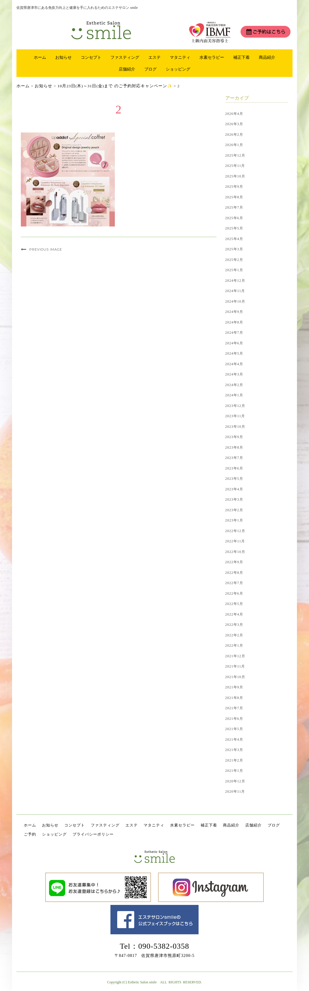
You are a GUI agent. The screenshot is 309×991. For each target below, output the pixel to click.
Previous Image (45, 249)
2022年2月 (234, 635)
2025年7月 (234, 207)
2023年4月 (234, 489)
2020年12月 (235, 781)
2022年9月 (234, 562)
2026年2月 (234, 135)
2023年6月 (234, 468)
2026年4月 (234, 114)
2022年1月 (234, 645)
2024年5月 (234, 353)
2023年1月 (234, 520)
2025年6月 (234, 218)
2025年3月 (234, 249)
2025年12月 (235, 155)
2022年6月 (234, 593)
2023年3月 (234, 499)
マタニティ (180, 57)
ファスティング (124, 57)
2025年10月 (235, 176)
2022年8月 (234, 573)
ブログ (150, 69)
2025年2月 (234, 260)
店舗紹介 (127, 69)
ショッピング (178, 69)
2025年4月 (234, 239)
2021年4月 (234, 739)
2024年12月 (235, 281)
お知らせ (63, 57)
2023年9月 (234, 437)
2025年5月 (234, 228)
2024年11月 (235, 291)
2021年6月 (234, 719)
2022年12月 (235, 531)
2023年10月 (235, 427)
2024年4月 (234, 364)
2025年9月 (234, 187)
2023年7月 (234, 458)
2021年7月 (234, 708)
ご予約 (30, 834)
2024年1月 (234, 395)
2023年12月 (235, 406)
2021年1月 (234, 771)
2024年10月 (235, 301)
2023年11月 (235, 416)
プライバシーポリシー (93, 834)
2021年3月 (234, 750)
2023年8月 (234, 447)
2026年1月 (234, 145)
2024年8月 (234, 322)
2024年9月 (234, 312)
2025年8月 (234, 197)
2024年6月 (234, 343)
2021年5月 (234, 729)
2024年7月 (234, 333)
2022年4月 (234, 614)
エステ (154, 57)
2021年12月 (235, 656)
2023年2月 (234, 510)
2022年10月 (235, 552)
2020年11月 (235, 791)
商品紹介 (267, 57)
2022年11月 (235, 541)
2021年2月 (234, 760)
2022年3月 (234, 625)
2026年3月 (234, 124)
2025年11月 (235, 166)
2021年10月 (235, 677)
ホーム (40, 57)
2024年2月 (234, 385)
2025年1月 (234, 270)
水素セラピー (211, 57)
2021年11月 (235, 666)
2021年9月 (234, 687)
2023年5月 (234, 479)
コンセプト (91, 57)
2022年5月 (234, 604)
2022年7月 (234, 583)
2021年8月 (234, 698)
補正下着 (241, 57)
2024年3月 (234, 374)
